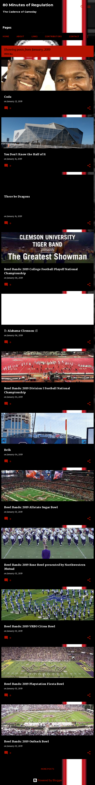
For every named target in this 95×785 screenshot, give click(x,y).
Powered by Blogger (47, 780)
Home (6, 36)
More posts (47, 769)
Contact (74, 36)
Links (34, 36)
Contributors (53, 36)
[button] (89, 108)
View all (8, 54)
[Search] (82, 7)
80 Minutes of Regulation (28, 5)
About (20, 36)
